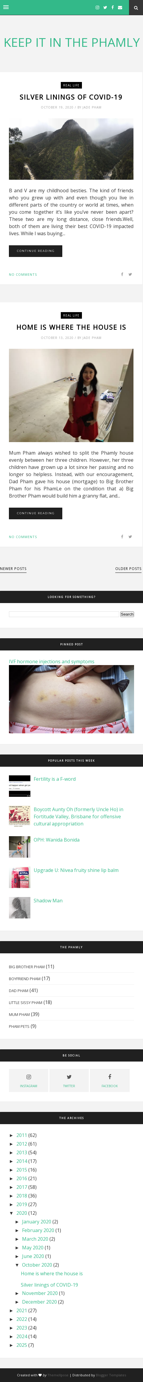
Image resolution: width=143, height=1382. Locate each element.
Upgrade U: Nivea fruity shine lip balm (76, 870)
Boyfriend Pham (25, 978)
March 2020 (35, 1239)
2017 (21, 1187)
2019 (21, 1204)
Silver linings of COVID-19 (71, 97)
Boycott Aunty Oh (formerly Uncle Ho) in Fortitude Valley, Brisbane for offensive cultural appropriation (78, 816)
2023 (21, 1327)
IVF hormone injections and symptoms (51, 661)
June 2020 (33, 1256)
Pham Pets (19, 1026)
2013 (21, 1152)
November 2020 (40, 1293)
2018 (21, 1195)
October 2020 (37, 1265)
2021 (21, 1310)
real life (71, 85)
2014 (21, 1161)
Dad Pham (18, 990)
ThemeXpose (58, 1375)
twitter (69, 1080)
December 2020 (39, 1302)
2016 (21, 1178)
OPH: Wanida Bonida (57, 839)
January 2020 (36, 1221)
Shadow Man (48, 900)
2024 (21, 1336)
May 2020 (32, 1247)
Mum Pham (19, 1014)
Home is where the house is (71, 327)
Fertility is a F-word (55, 779)
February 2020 (38, 1230)
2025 (21, 1345)
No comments (23, 274)
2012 (21, 1144)
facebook (110, 1080)
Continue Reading (36, 250)
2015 (21, 1169)
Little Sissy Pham (25, 1002)
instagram (28, 1080)
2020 (21, 1213)
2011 (21, 1135)
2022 (21, 1319)
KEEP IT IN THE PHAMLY (72, 42)
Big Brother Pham (27, 966)
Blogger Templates (111, 1375)
